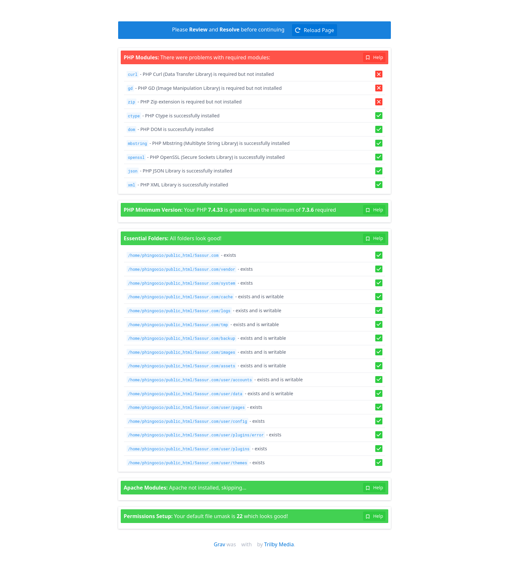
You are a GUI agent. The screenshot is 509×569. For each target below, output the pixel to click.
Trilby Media (279, 544)
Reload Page (314, 30)
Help (374, 57)
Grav (219, 544)
